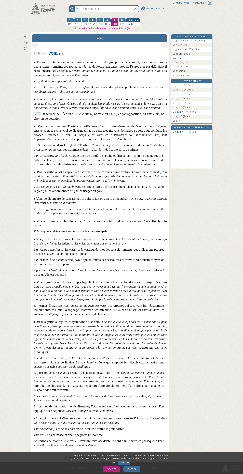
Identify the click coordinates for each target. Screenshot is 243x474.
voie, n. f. (178, 58)
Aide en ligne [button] (181, 3)
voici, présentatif (182, 53)
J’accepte (111, 469)
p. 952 (37, 114)
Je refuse (131, 469)
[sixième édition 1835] (107, 22)
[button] (26, 37)
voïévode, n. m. (181, 66)
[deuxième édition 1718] (77, 22)
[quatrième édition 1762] (92, 22)
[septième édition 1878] (114, 22)
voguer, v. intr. (180, 45)
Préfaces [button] (198, 3)
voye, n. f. (184, 85)
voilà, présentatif (182, 75)
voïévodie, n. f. (180, 70)
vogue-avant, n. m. (189, 40)
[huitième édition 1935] (122, 22)
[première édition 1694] (70, 22)
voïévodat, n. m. (181, 62)
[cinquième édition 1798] (100, 22)
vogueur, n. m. (186, 49)
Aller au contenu (44, 3)
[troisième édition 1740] (85, 22)
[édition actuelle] (133, 22)
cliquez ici (124, 462)
